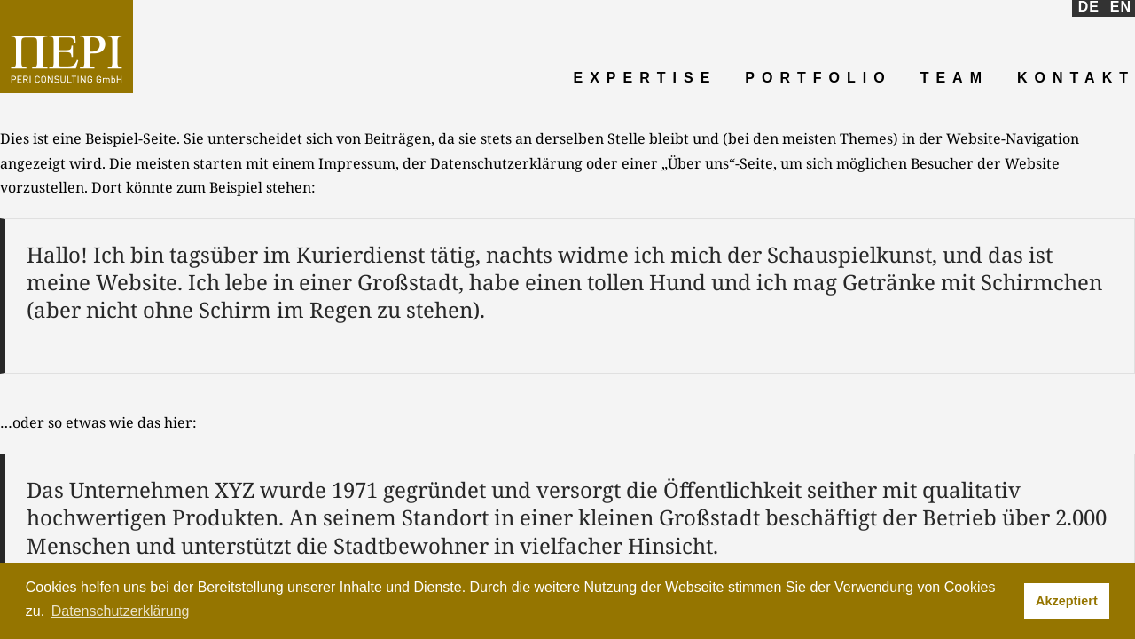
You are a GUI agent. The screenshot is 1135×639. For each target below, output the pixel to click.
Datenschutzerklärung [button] (120, 611)
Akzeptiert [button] (1067, 601)
